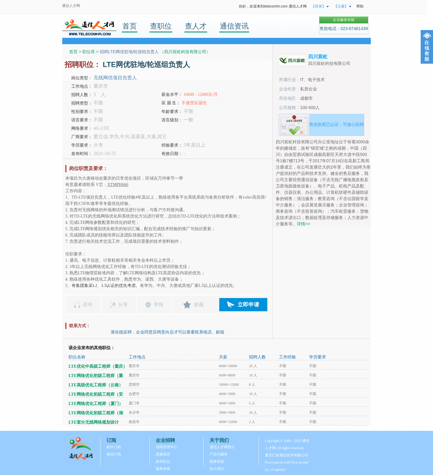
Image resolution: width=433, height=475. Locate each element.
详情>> (303, 223)
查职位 (161, 26)
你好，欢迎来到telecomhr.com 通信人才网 (272, 6)
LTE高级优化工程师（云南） (96, 385)
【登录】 (318, 6)
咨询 (87, 304)
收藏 (199, 304)
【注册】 (341, 6)
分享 (123, 304)
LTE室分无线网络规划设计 (94, 422)
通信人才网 (71, 6)
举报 (158, 304)
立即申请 (248, 305)
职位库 (88, 51)
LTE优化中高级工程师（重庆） (98, 366)
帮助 (360, 6)
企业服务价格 (344, 20)
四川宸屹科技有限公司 (185, 51)
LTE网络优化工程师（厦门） (96, 403)
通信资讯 (234, 26)
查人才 (196, 26)
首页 (129, 26)
